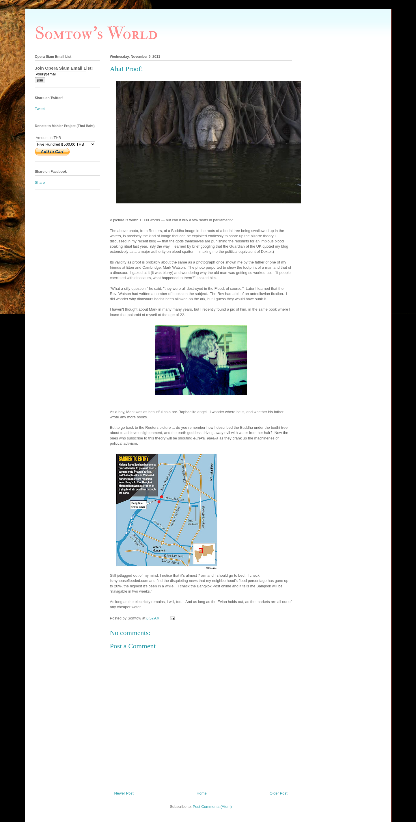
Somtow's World (96, 33)
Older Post (278, 793)
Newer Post (124, 793)
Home (202, 793)
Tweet (40, 109)
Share (40, 182)
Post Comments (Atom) (212, 806)
